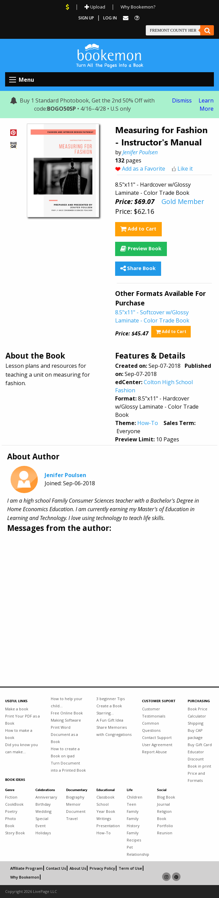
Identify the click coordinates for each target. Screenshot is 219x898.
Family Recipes (134, 836)
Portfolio (165, 825)
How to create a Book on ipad (65, 752)
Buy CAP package (195, 734)
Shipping (195, 723)
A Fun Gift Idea (109, 720)
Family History (133, 822)
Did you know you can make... (21, 748)
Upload (94, 7)
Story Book (15, 832)
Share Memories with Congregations (113, 731)
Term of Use (130, 868)
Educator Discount (196, 755)
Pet (130, 847)
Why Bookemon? (138, 7)
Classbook (105, 797)
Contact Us (56, 868)
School (102, 804)
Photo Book (10, 822)
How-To (147, 423)
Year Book (105, 811)
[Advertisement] (109, 587)
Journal (163, 804)
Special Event (41, 822)
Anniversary (45, 797)
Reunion (164, 832)
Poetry (11, 811)
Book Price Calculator (197, 712)
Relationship (137, 854)
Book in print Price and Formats (199, 773)
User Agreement (157, 744)
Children (134, 797)
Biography (75, 797)
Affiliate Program (26, 868)
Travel (72, 818)
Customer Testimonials (153, 712)
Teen (131, 804)
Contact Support (157, 737)
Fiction (11, 797)
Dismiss (182, 100)
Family (133, 811)
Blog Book (166, 797)
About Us (77, 868)
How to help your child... (66, 702)
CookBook (14, 804)
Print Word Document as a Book (64, 734)
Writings (103, 818)
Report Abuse (154, 751)
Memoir (73, 804)
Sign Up (86, 18)
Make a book (16, 708)
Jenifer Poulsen (140, 152)
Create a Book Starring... (109, 709)
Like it (185, 168)
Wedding (43, 811)
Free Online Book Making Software (67, 716)
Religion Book (164, 815)
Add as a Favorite (143, 168)
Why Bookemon (24, 877)
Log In (110, 18)
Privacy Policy (102, 868)
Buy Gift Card (200, 744)
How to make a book (18, 734)
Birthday (43, 804)
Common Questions (151, 727)
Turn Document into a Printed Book (68, 766)
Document (75, 811)
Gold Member (182, 201)
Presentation (106, 825)
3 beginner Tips (110, 698)
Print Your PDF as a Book (22, 719)
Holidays (43, 832)
